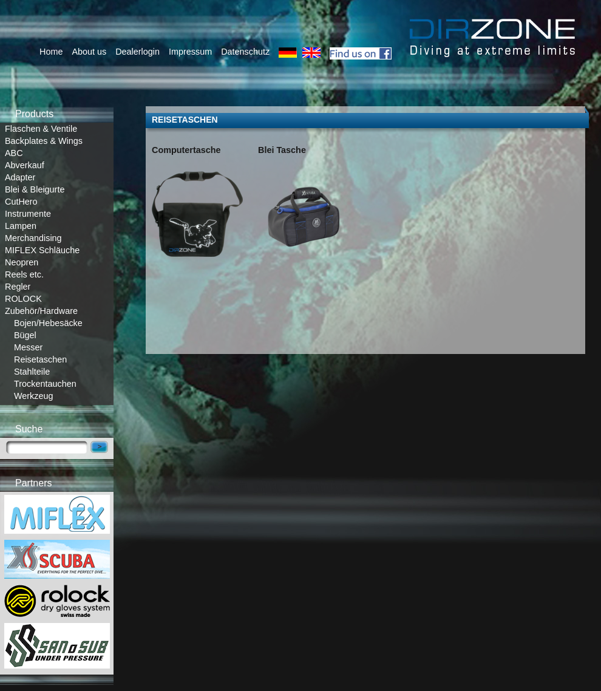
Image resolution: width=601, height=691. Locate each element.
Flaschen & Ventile (41, 129)
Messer (28, 347)
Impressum (190, 51)
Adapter (20, 177)
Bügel (25, 335)
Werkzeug (33, 396)
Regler (17, 286)
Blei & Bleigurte (34, 189)
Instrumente (28, 214)
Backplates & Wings (44, 141)
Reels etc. (24, 274)
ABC (14, 153)
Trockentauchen (45, 384)
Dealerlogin (137, 51)
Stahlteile (32, 371)
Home (51, 51)
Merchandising (33, 238)
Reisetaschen (40, 359)
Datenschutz (245, 51)
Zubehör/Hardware (41, 311)
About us (89, 51)
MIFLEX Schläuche (42, 250)
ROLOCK (23, 299)
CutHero (21, 201)
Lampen (20, 226)
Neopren (21, 262)
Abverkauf (24, 165)
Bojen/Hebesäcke (48, 323)
